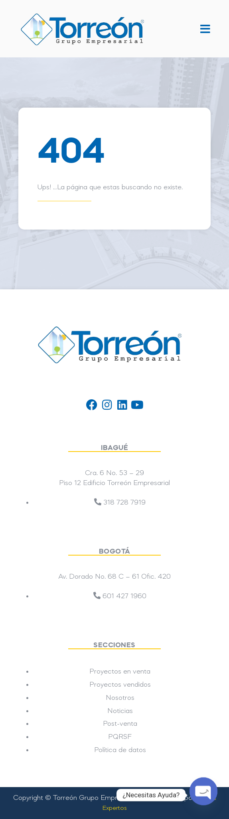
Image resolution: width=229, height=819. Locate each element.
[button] (200, 28)
